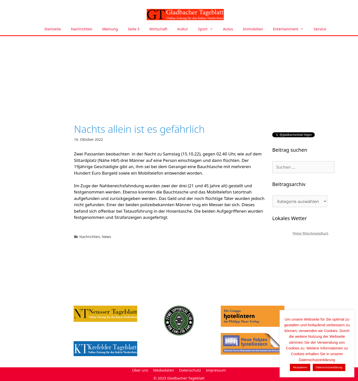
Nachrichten (81, 28)
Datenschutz (190, 370)
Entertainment (291, 29)
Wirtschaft (158, 28)
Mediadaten (163, 370)
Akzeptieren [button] (300, 367)
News (106, 236)
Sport (208, 29)
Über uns (140, 370)
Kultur (182, 28)
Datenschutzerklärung (329, 367)
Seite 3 (133, 28)
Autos (228, 28)
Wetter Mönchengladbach (310, 233)
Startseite (52, 28)
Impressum (216, 370)
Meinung (110, 28)
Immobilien (253, 28)
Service (320, 28)
